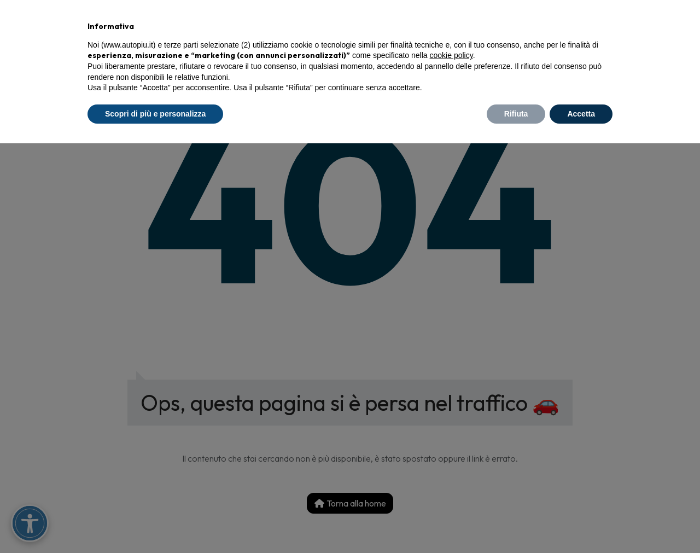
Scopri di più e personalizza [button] (155, 113)
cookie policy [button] (451, 55)
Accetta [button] (581, 113)
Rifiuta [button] (516, 113)
